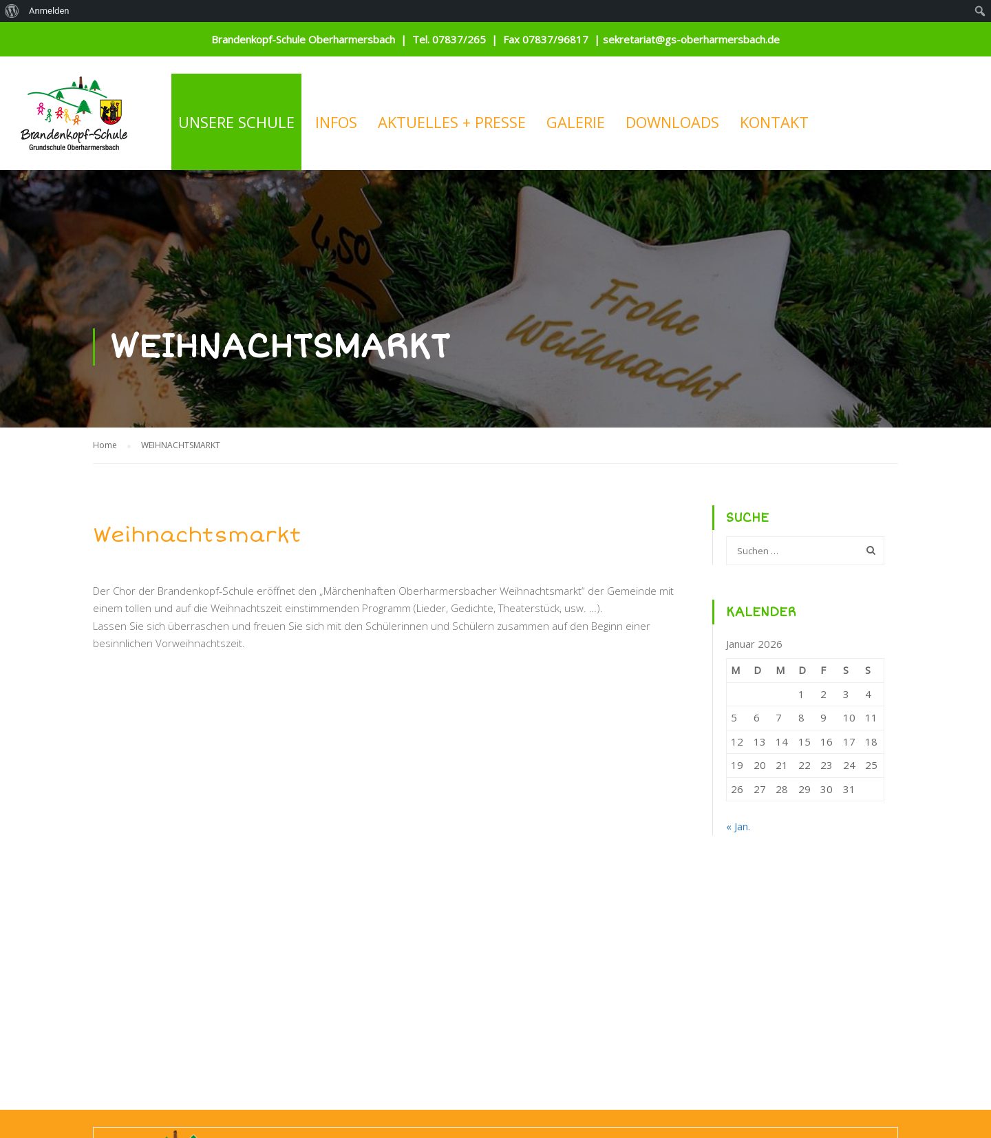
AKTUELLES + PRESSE (452, 122)
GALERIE (575, 122)
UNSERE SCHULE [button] (236, 122)
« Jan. (738, 826)
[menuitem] (12, 11)
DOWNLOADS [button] (672, 122)
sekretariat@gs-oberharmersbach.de (691, 39)
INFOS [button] (336, 122)
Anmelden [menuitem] (49, 11)
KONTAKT (774, 122)
